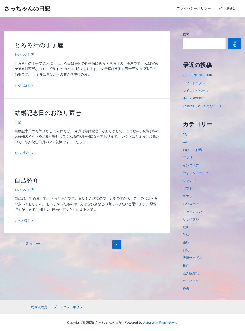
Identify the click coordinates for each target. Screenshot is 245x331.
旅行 (186, 242)
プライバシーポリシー (196, 8)
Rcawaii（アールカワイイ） (204, 106)
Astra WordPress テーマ (160, 323)
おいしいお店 (25, 54)
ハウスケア (191, 204)
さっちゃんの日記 (27, 8)
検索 (186, 34)
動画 (186, 227)
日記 (18, 121)
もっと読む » (24, 84)
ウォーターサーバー (198, 173)
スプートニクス (195, 83)
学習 (186, 235)
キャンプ (189, 181)
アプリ (188, 158)
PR (185, 134)
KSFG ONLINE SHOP (198, 75)
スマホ (188, 196)
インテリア (191, 165)
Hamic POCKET (194, 98)
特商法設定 (228, 8)
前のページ (32, 242)
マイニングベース (196, 91)
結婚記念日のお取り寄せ (46, 111)
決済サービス (193, 258)
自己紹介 (26, 178)
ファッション (193, 211)
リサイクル (191, 219)
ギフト (188, 188)
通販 (186, 288)
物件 (186, 265)
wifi (185, 142)
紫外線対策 (191, 273)
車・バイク (191, 281)
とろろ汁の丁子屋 (37, 45)
